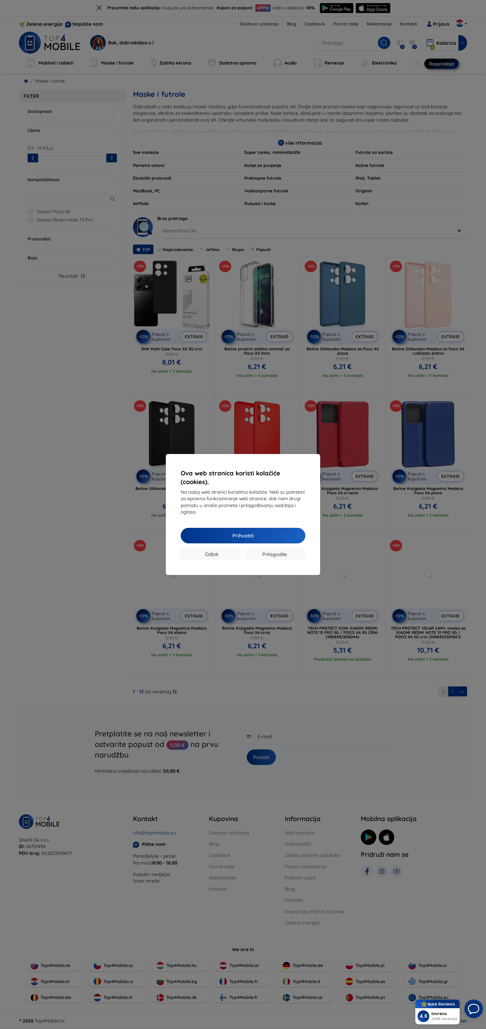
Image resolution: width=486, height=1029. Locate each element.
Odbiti (211, 554)
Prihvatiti (243, 535)
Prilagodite (274, 554)
